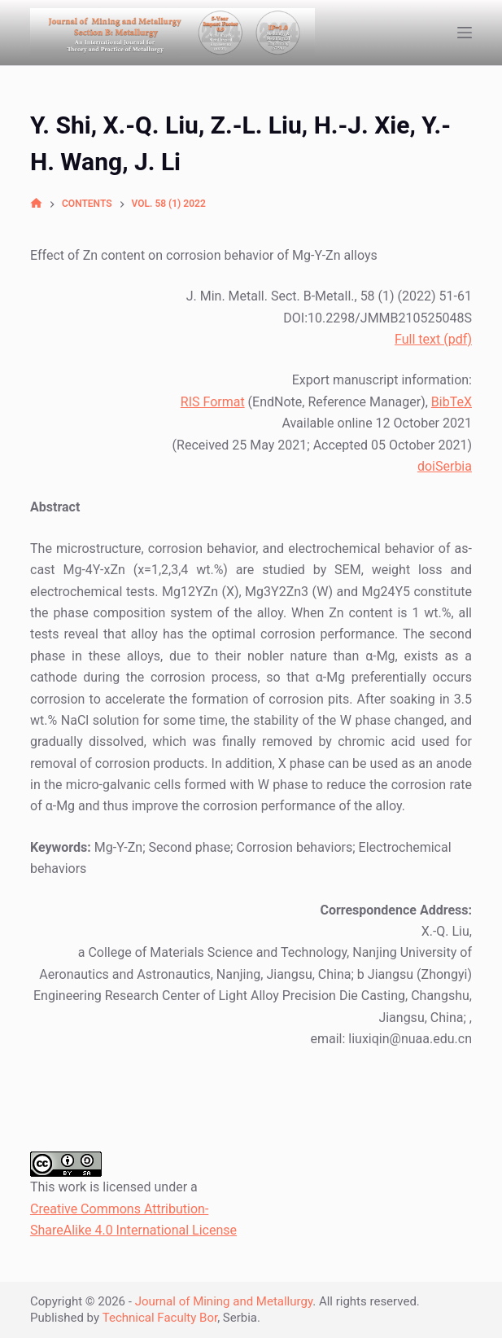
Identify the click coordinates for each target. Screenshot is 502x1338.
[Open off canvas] (464, 32)
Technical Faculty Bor (160, 1317)
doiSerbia (444, 466)
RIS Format (213, 402)
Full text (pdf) (433, 339)
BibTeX (451, 402)
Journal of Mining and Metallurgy (224, 1301)
